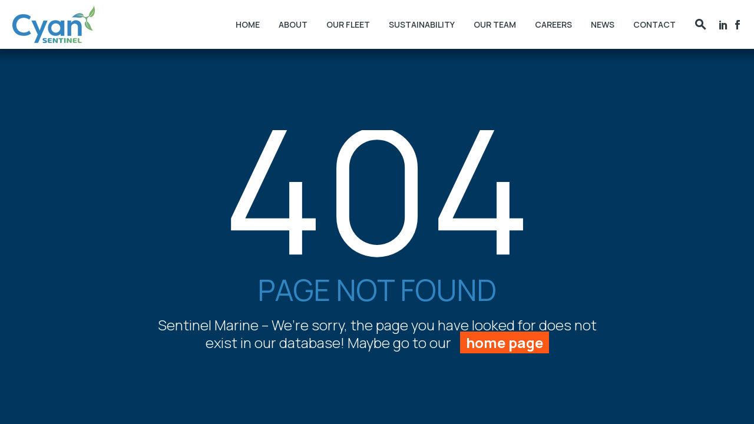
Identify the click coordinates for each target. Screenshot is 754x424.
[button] (700, 24)
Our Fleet (348, 24)
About (293, 24)
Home (248, 24)
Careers (553, 24)
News (602, 24)
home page (504, 342)
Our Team (495, 24)
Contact (654, 24)
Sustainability (422, 24)
